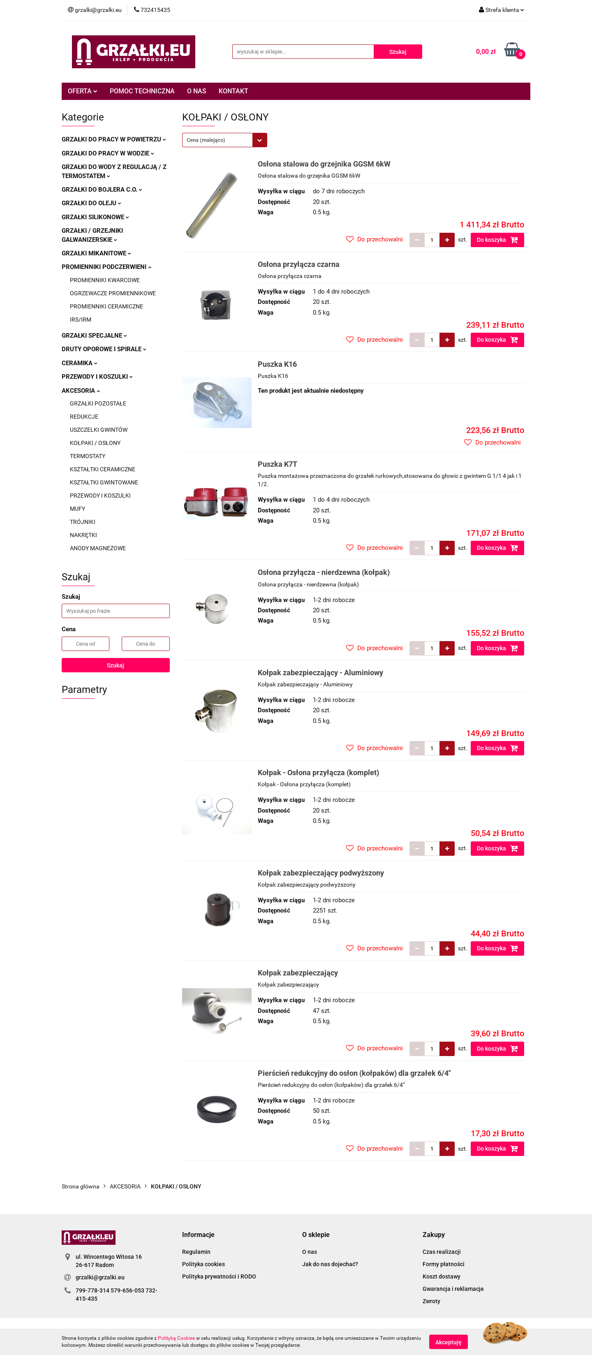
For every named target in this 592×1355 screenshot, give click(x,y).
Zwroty (431, 1301)
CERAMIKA (79, 363)
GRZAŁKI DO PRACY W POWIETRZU (114, 139)
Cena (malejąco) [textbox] (206, 140)
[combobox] (224, 140)
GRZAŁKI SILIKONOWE (95, 217)
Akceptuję (448, 1342)
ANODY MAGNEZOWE (98, 548)
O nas (309, 1251)
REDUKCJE (84, 416)
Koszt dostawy (441, 1276)
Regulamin (196, 1251)
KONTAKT (233, 91)
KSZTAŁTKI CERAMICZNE (102, 469)
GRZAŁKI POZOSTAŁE (98, 403)
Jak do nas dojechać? (330, 1264)
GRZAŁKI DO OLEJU (91, 203)
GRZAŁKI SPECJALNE (94, 335)
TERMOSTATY (87, 456)
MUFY (77, 508)
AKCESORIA (81, 390)
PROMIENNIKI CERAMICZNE (106, 306)
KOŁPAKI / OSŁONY (95, 443)
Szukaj (115, 665)
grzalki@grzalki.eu (100, 1277)
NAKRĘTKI (83, 535)
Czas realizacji (442, 1251)
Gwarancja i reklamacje (453, 1289)
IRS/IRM (80, 319)
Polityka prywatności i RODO (219, 1276)
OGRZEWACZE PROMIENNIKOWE (113, 293)
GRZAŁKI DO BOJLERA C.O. (102, 189)
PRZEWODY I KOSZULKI (97, 376)
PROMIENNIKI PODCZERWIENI (106, 267)
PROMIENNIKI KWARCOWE (105, 280)
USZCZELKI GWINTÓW (98, 429)
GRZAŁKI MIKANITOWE (96, 253)
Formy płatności (444, 1264)
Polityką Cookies (176, 1338)
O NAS (196, 91)
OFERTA (82, 91)
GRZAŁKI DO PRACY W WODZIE (108, 153)
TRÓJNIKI (82, 522)
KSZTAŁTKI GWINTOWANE (104, 482)
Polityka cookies (203, 1264)
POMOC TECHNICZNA (142, 91)
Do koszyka (497, 240)
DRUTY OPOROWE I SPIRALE (104, 349)
